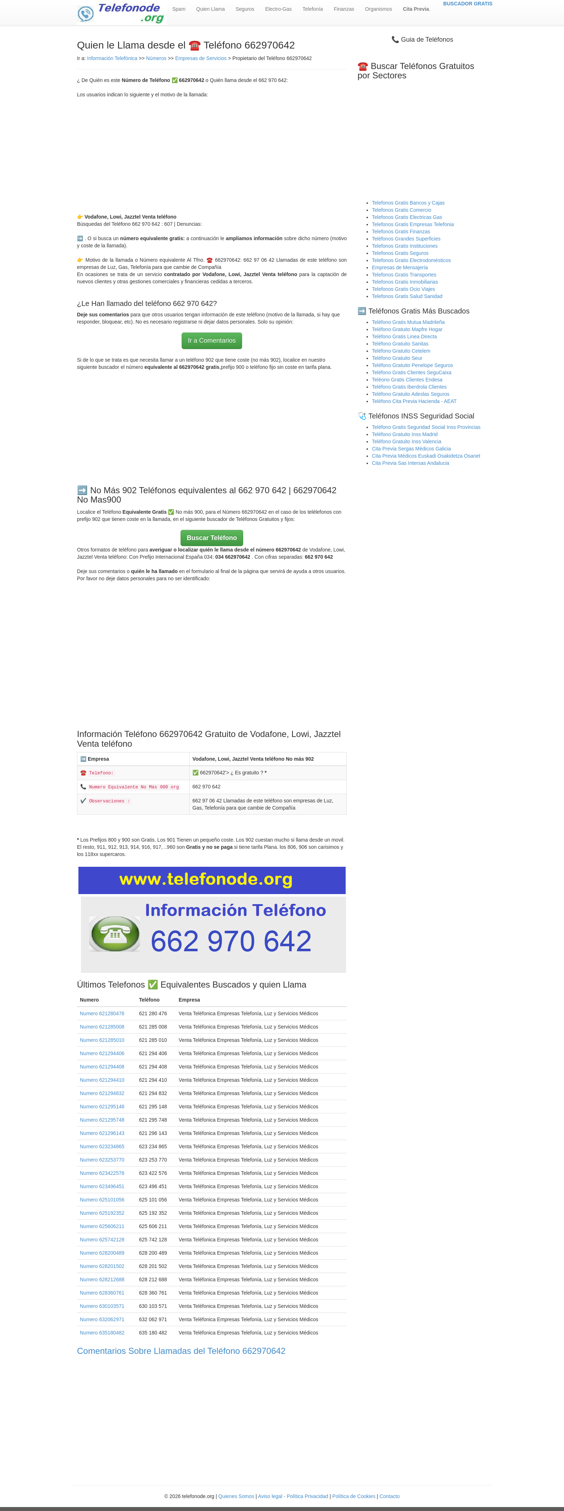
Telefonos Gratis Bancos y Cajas (408, 203)
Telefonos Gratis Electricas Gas (407, 217)
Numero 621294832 (102, 1093)
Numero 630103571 (102, 1306)
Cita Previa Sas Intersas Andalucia (410, 463)
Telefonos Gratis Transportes (404, 275)
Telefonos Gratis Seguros (400, 253)
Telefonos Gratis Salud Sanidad (407, 296)
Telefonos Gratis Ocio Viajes (403, 289)
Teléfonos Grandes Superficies (406, 239)
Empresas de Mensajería (400, 267)
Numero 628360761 (102, 1293)
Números (157, 58)
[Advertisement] (212, 155)
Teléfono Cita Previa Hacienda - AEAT (414, 401)
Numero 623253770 (102, 1160)
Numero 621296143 (102, 1133)
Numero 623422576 (102, 1173)
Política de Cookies (354, 1496)
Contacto (389, 1496)
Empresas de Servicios (201, 58)
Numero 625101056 (102, 1200)
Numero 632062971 (102, 1319)
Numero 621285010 (102, 1040)
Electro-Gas (278, 9)
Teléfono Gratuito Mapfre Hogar (407, 329)
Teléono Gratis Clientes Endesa (407, 380)
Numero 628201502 (102, 1266)
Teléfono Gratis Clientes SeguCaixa (411, 372)
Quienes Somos (237, 1496)
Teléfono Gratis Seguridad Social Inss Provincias (426, 427)
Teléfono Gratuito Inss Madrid (405, 434)
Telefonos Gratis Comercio (401, 210)
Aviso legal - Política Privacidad (293, 1496)
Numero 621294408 (102, 1067)
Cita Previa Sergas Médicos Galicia (411, 449)
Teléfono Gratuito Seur (397, 358)
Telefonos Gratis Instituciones (405, 246)
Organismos (378, 9)
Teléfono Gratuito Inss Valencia (406, 441)
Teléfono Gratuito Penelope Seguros (412, 365)
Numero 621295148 (102, 1106)
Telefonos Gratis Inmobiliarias (405, 282)
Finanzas (344, 9)
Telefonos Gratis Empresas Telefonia (413, 224)
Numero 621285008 (102, 1027)
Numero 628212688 (102, 1279)
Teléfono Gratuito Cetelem (401, 351)
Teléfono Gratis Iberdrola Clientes (409, 387)
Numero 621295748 (102, 1120)
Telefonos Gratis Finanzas (401, 231)
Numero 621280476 (102, 1013)
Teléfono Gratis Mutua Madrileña (408, 322)
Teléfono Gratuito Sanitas (400, 344)
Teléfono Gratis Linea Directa (404, 336)
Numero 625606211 (102, 1226)
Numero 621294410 (102, 1080)
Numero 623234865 (102, 1146)
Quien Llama (210, 9)
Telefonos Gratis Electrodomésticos (411, 260)
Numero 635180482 (102, 1333)
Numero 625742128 (102, 1239)
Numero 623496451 (102, 1186)
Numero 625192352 (102, 1213)
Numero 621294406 (102, 1053)
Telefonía (313, 9)
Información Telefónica (112, 58)
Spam (179, 9)
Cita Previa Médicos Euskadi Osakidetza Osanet (426, 456)
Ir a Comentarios (212, 340)
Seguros (245, 9)
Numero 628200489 (102, 1253)
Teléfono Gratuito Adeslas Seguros (411, 394)
